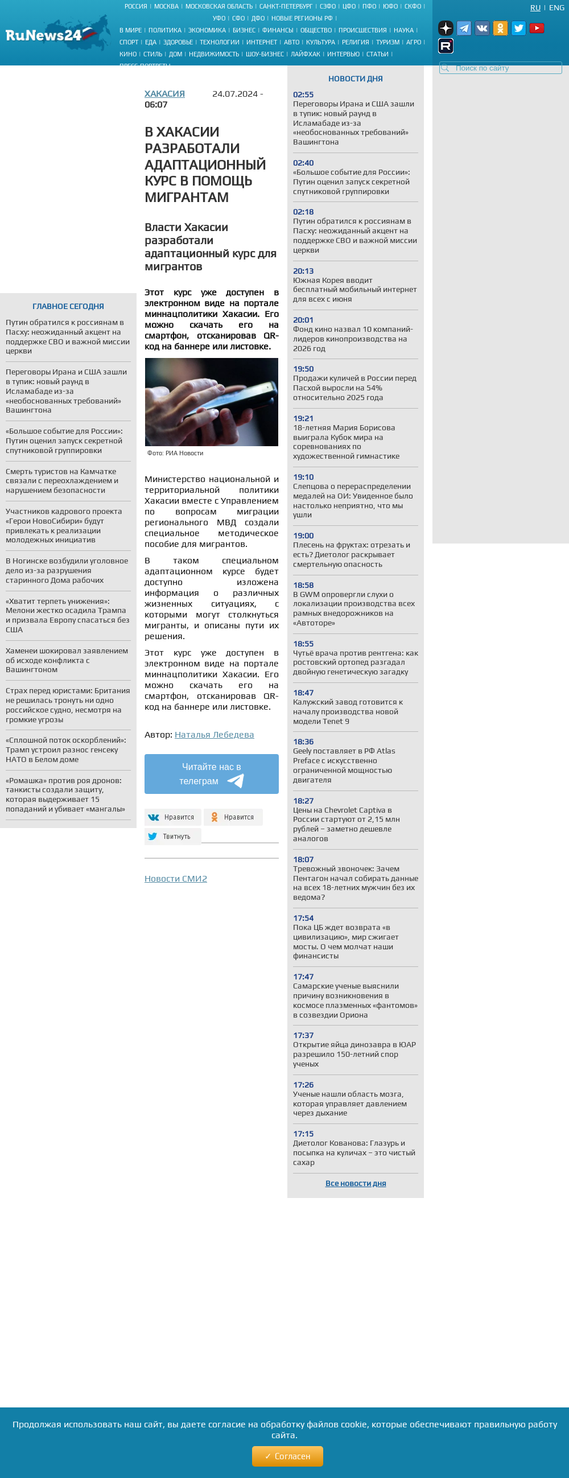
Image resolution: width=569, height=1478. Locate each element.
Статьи (377, 54)
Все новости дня (355, 1183)
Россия (136, 6)
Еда (150, 42)
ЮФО (390, 6)
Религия (355, 42)
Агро (413, 42)
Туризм (387, 42)
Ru (535, 7)
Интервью (343, 54)
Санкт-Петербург (286, 6)
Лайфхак (305, 54)
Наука (404, 30)
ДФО (258, 18)
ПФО (369, 6)
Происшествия (363, 30)
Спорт (128, 42)
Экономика (207, 30)
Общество (316, 30)
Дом (175, 54)
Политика (165, 30)
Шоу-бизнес (265, 54)
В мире (130, 30)
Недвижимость (214, 54)
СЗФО (328, 6)
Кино (128, 54)
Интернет (261, 42)
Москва (166, 6)
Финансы (278, 30)
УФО (219, 18)
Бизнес (244, 30)
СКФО (413, 6)
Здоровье (178, 42)
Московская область (219, 6)
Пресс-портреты (145, 66)
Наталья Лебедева (214, 734)
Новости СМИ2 (176, 878)
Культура (320, 42)
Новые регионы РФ (302, 18)
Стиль (152, 54)
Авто (291, 42)
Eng (556, 7)
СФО (238, 18)
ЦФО (349, 6)
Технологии (220, 42)
